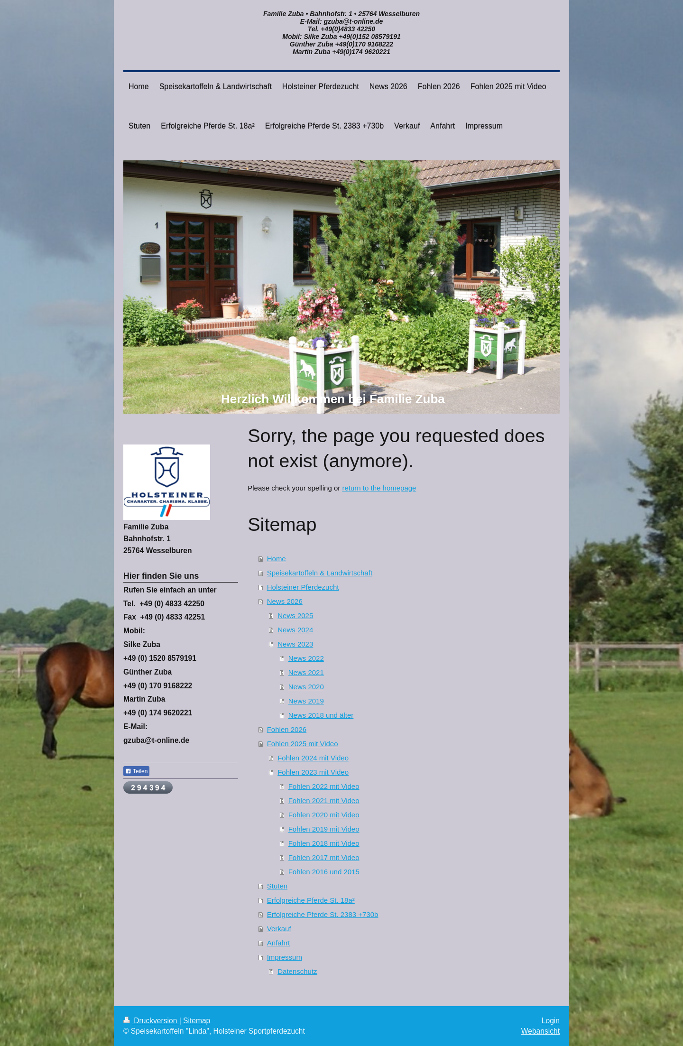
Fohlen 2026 (286, 729)
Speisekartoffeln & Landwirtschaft (319, 573)
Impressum (284, 957)
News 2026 (285, 601)
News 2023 (295, 644)
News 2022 (306, 658)
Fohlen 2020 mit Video (324, 815)
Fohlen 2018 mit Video (324, 843)
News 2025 (295, 615)
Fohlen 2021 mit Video (324, 800)
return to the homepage (379, 488)
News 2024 (295, 630)
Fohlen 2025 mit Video (302, 744)
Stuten (277, 886)
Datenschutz (297, 971)
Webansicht (540, 1031)
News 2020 (306, 687)
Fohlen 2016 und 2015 (324, 872)
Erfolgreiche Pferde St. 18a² (311, 900)
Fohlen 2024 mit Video (313, 758)
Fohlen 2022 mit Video (324, 786)
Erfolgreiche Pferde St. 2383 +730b (322, 914)
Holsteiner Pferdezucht (303, 587)
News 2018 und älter (321, 715)
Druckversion (151, 1021)
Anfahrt (278, 943)
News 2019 (306, 701)
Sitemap (196, 1021)
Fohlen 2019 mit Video (324, 829)
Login (551, 1021)
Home (276, 559)
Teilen (136, 771)
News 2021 (306, 672)
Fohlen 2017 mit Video (324, 857)
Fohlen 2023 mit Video (313, 772)
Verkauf (279, 929)
